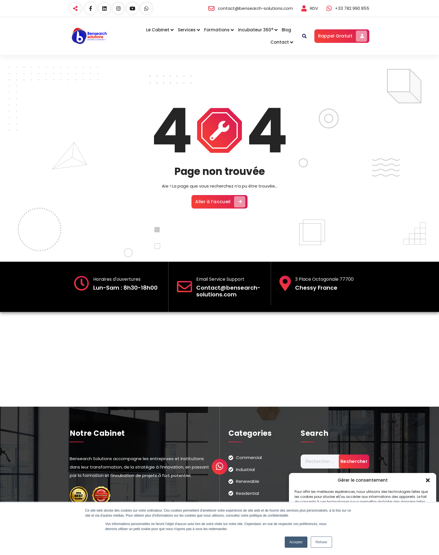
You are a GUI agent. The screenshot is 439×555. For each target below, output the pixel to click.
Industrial (245, 469)
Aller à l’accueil (220, 201)
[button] (428, 480)
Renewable (247, 481)
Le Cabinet (157, 30)
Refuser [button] (321, 542)
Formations (217, 30)
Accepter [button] (296, 542)
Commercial (249, 457)
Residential (247, 493)
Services (187, 30)
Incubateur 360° (255, 30)
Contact (279, 42)
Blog (286, 30)
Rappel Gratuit (342, 36)
